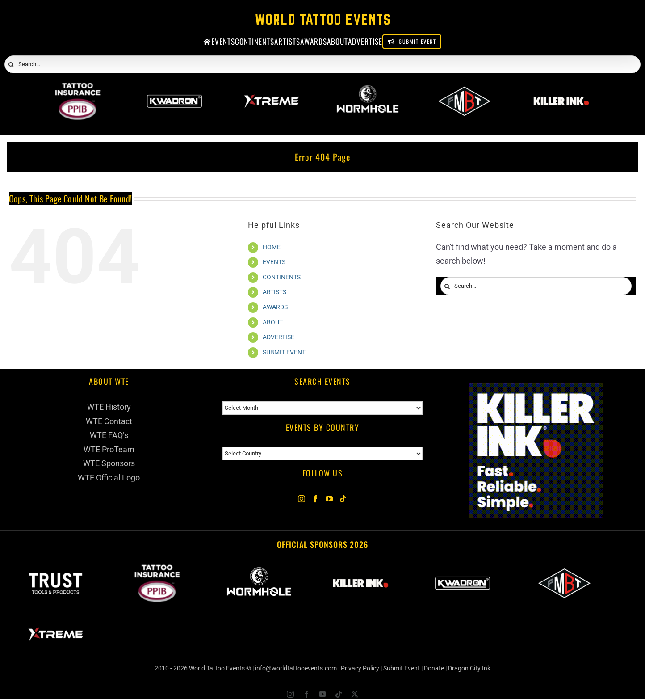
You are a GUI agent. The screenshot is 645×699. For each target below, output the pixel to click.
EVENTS (274, 261)
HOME (272, 247)
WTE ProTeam (109, 449)
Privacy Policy (360, 668)
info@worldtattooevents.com (296, 668)
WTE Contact (109, 421)
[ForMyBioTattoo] (464, 88)
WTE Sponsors (109, 463)
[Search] (11, 65)
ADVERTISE (278, 337)
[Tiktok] (343, 498)
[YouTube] (329, 498)
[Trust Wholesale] (55, 569)
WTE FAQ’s (109, 435)
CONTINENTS (282, 277)
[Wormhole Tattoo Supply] (367, 88)
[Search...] (322, 64)
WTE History (109, 407)
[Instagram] (301, 498)
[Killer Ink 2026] (561, 88)
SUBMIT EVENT (284, 352)
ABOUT (273, 322)
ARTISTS (274, 291)
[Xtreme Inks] (271, 88)
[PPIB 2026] (77, 88)
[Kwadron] (174, 88)
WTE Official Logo (109, 477)
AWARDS (275, 307)
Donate (434, 668)
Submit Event (401, 668)
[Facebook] (315, 498)
